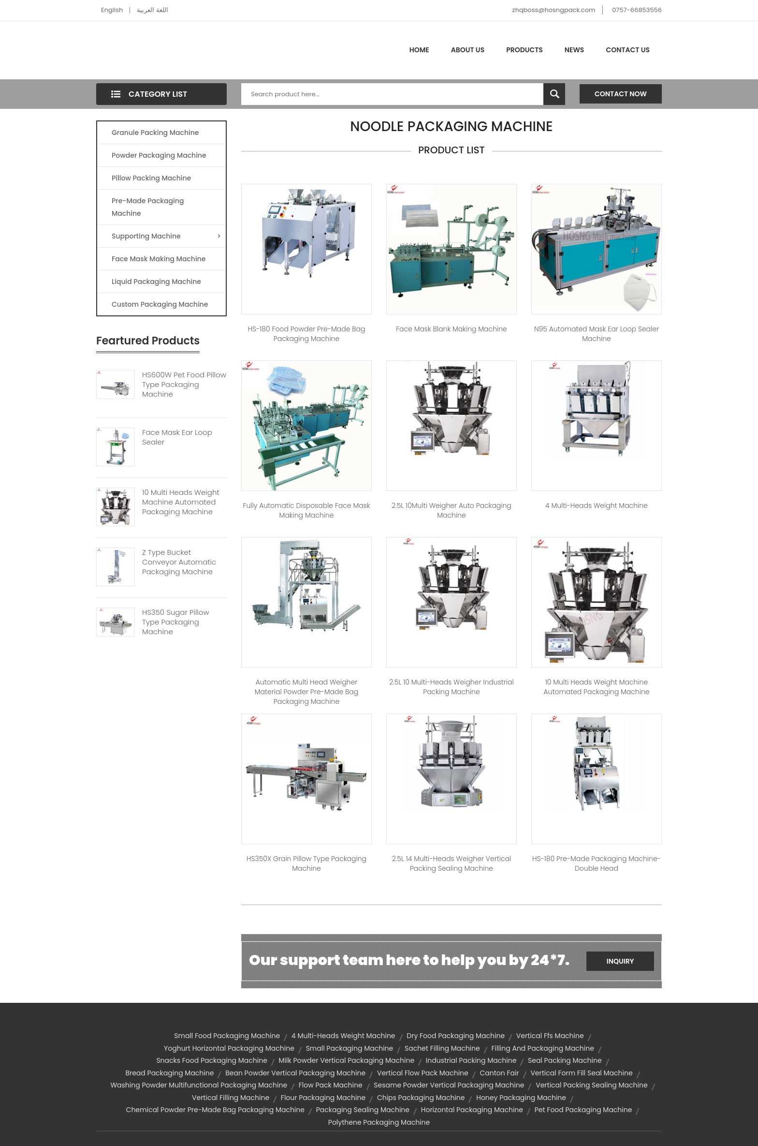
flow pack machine (331, 1085)
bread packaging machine (169, 1073)
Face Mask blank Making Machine (451, 329)
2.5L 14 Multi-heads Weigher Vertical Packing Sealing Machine (451, 863)
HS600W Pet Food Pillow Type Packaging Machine (184, 384)
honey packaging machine (521, 1097)
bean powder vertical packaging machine (295, 1073)
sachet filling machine (442, 1048)
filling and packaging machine (542, 1048)
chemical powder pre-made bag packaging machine (215, 1110)
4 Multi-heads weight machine (596, 505)
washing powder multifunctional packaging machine (198, 1085)
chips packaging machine (421, 1097)
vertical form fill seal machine (581, 1073)
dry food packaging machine (456, 1036)
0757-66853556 (637, 10)
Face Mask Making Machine (158, 259)
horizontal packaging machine (472, 1110)
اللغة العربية (152, 10)
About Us (467, 50)
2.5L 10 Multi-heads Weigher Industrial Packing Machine (451, 687)
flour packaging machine (323, 1097)
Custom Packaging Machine (160, 304)
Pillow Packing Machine (151, 178)
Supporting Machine (166, 236)
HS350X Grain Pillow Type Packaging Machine (306, 863)
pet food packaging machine (583, 1110)
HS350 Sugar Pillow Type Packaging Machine (175, 622)
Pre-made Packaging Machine (148, 207)
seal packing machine (565, 1060)
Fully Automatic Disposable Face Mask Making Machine (306, 510)
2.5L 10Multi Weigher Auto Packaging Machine (451, 510)
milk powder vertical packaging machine (346, 1060)
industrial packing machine (471, 1060)
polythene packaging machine (379, 1122)
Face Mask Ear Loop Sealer (177, 437)
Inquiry (620, 961)
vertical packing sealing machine (591, 1085)
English (112, 10)
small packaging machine (350, 1048)
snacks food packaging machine (211, 1060)
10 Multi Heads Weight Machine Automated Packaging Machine (180, 502)
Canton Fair (499, 1073)
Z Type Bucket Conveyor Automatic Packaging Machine (179, 562)
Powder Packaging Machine (159, 155)
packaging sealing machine (362, 1110)
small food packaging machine (227, 1036)
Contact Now (621, 94)
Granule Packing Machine (155, 132)
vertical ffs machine (550, 1036)
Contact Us (628, 50)
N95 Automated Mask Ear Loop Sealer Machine (596, 333)
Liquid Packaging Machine (156, 281)
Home (419, 50)
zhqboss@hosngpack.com (554, 10)
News (574, 50)
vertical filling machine (230, 1097)
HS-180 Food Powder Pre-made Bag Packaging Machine (306, 333)
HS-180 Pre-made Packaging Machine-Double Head (596, 863)
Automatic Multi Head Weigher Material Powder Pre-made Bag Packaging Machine (306, 691)
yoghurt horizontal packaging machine (229, 1048)
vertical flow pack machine (422, 1073)
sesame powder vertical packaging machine (449, 1085)
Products (524, 50)
